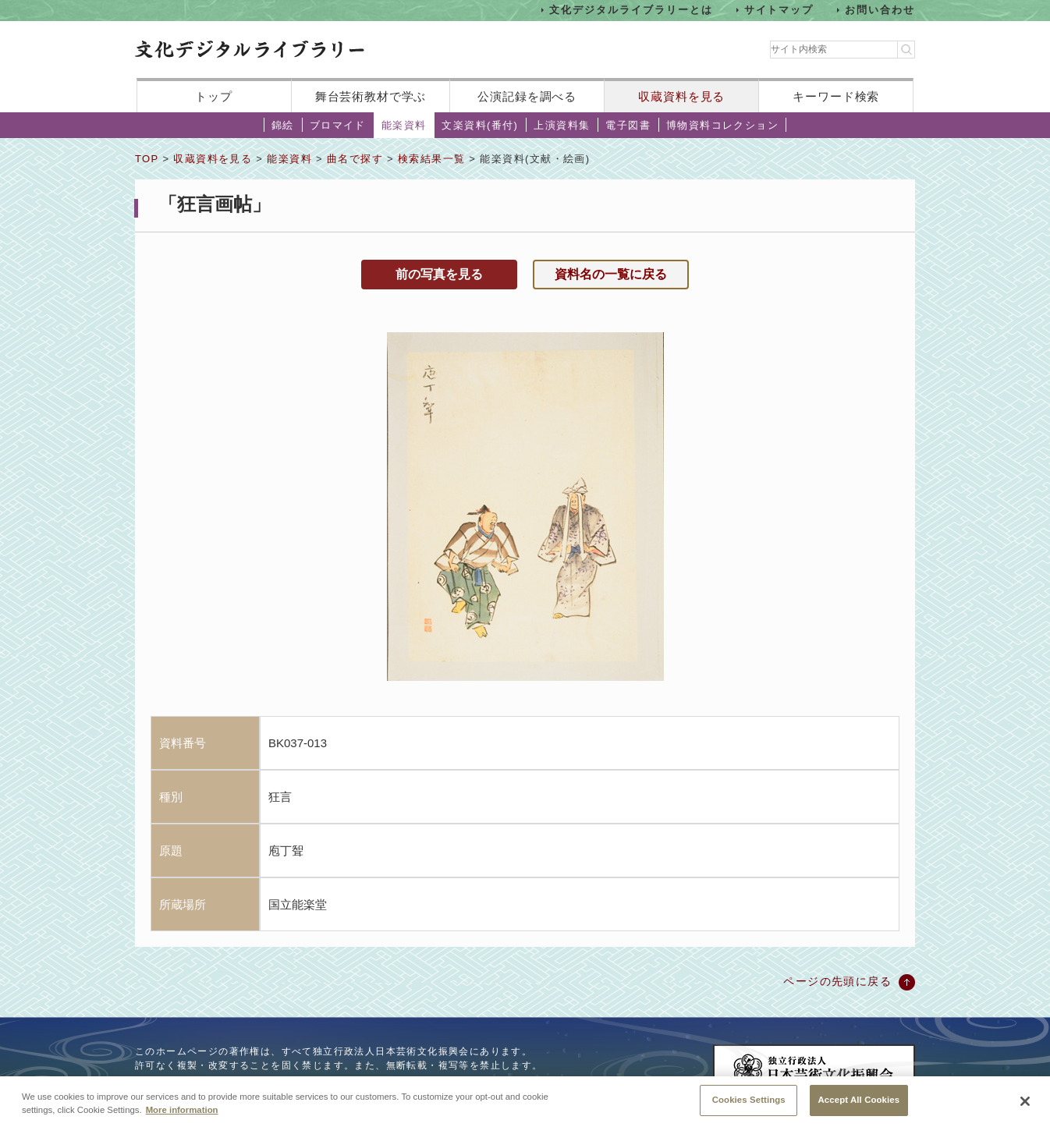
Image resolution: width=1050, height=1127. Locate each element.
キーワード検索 (836, 96)
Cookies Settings (749, 1110)
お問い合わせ (880, 10)
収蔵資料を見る (681, 96)
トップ (213, 96)
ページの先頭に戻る (837, 981)
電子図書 (628, 125)
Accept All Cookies (859, 1110)
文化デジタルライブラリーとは (630, 10)
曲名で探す (355, 159)
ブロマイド (338, 125)
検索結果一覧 (431, 159)
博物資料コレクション (722, 125)
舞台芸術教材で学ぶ (371, 96)
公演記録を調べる (526, 96)
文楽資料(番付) (480, 125)
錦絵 (282, 125)
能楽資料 (404, 125)
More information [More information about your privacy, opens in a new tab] (182, 1119)
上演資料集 (562, 125)
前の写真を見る (439, 274)
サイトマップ (779, 10)
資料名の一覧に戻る (611, 274)
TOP (146, 159)
